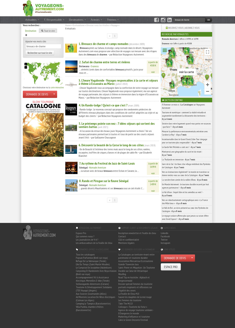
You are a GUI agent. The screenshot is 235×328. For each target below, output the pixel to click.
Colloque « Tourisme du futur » (132, 306)
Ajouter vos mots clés (35, 41)
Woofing (122, 274)
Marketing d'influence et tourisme (134, 316)
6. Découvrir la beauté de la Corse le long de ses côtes (111, 145)
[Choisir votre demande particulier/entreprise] (54, 94)
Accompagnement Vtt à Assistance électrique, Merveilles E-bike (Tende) (93, 279)
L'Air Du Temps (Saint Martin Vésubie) (93, 264)
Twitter (164, 239)
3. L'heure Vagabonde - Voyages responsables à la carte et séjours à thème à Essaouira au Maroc (118, 82)
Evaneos (95, 66)
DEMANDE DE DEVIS (37, 94)
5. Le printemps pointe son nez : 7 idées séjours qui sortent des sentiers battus (117, 125)
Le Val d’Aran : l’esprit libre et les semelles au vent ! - (182, 194)
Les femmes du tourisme (129, 300)
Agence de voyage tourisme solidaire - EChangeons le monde (136, 311)
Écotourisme (79, 25)
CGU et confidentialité (128, 239)
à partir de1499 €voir (153, 185)
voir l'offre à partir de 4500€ (177, 43)
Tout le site (48, 30)
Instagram (165, 242)
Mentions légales (126, 242)
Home (68, 25)
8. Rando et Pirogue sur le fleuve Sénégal (103, 181)
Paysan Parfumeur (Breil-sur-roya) (92, 257)
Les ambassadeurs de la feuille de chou (94, 242)
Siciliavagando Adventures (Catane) (92, 284)
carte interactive (57, 87)
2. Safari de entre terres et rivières (104, 62)
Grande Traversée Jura (128, 264)
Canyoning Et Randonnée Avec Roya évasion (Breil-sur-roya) (96, 272)
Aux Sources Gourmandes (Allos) (91, 293)
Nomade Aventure (97, 167)
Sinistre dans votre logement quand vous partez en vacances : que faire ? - (186, 125)
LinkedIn (164, 233)
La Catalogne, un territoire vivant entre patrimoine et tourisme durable (136, 256)
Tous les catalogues (85, 254)
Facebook (165, 236)
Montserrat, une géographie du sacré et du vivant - (182, 153)
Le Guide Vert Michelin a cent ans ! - (181, 147)
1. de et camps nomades (103, 44)
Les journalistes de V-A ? (87, 239)
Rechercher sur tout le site (40, 52)
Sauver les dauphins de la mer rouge (135, 297)
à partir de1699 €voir (153, 168)
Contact (122, 236)
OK (208, 19)
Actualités (32, 19)
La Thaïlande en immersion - (178, 159)
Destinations (77, 19)
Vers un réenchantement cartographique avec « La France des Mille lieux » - (185, 202)
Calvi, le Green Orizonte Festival (133, 319)
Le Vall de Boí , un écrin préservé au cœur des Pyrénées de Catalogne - (185, 209)
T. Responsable (54, 19)
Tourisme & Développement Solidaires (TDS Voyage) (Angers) (94, 289)
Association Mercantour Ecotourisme (135, 261)
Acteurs (96, 19)
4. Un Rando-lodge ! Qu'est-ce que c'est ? (103, 105)
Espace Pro (81, 233)
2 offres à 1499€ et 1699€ (180, 38)
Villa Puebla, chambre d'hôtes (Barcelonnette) (89, 308)
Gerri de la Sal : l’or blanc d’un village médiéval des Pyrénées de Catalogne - (186, 166)
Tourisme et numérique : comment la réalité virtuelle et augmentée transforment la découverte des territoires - (184, 115)
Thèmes (113, 19)
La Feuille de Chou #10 (128, 293)
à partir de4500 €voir (153, 67)
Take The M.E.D (125, 303)
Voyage (114, 25)
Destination (30, 30)
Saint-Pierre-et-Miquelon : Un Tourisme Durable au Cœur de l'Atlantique (136, 269)
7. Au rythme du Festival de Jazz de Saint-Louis (107, 163)
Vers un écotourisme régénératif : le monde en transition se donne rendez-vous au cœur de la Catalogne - (185, 173)
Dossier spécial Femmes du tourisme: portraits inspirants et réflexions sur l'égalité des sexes (135, 287)
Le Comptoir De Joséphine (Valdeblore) (94, 267)
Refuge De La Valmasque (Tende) (91, 261)
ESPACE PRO (171, 267)
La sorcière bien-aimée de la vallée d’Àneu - (184, 179)
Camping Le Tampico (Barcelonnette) (93, 303)
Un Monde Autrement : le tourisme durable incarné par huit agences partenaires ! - (185, 186)
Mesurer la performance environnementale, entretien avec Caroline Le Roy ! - (185, 133)
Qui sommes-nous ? (85, 236)
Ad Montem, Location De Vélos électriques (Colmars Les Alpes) (95, 298)
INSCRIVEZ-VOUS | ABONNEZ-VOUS (184, 27)
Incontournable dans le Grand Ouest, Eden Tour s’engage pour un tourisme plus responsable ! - (184, 141)
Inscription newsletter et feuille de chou (137, 233)
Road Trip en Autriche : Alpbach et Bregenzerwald (134, 279)
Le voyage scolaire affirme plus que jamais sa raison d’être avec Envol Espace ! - (185, 217)
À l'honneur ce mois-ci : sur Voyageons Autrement (183, 106)
